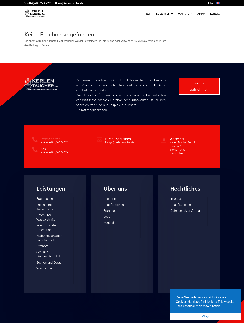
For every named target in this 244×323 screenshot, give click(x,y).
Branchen (109, 210)
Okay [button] (205, 316)
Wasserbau (44, 268)
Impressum (178, 198)
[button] (221, 306)
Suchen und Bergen (49, 262)
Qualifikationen (113, 205)
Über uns (183, 13)
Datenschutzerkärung (185, 210)
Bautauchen (44, 198)
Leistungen (163, 13)
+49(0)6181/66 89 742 (39, 3)
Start (148, 13)
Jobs (210, 3)
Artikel (201, 13)
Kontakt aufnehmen (199, 86)
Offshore (42, 246)
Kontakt (215, 13)
